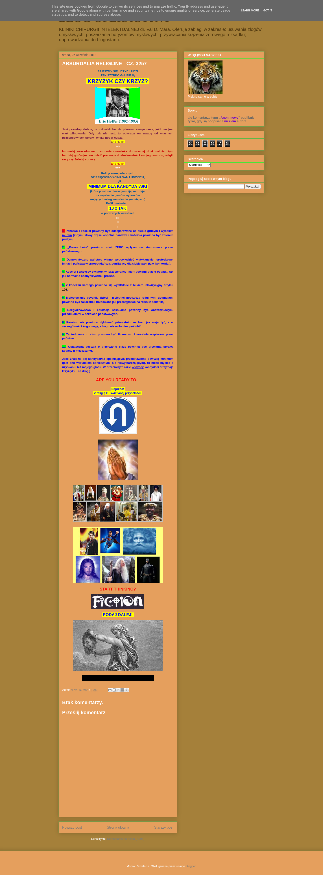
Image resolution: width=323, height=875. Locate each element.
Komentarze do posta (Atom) (125, 839)
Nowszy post (72, 827)
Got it (267, 10)
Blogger (191, 866)
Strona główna (118, 827)
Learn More (250, 10)
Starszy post (163, 827)
